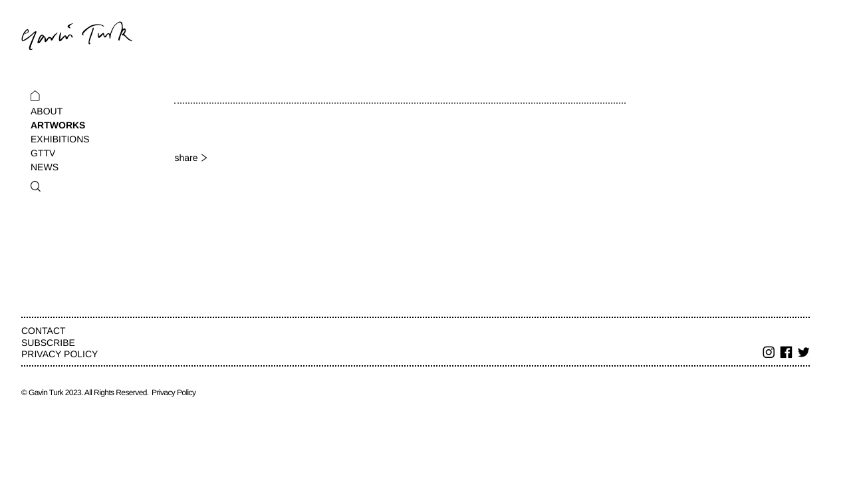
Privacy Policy (59, 354)
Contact (43, 330)
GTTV (43, 153)
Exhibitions (60, 139)
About (46, 111)
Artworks (58, 125)
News (45, 167)
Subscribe (48, 342)
